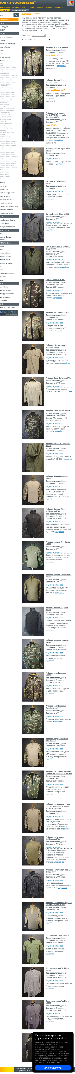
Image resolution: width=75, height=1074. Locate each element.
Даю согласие (52, 1068)
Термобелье (6, 191)
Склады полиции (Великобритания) (8, 106)
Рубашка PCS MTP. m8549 (58, 47)
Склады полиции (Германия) (11, 109)
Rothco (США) (7, 131)
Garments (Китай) (8, 177)
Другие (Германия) (8, 181)
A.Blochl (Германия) (9, 114)
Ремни (4, 257)
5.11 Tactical (6, 175)
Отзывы (31, 7)
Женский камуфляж (9, 221)
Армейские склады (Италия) (11, 81)
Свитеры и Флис (8, 57)
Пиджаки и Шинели (9, 217)
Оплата (24, 7)
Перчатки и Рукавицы (10, 205)
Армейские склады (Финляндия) (8, 164)
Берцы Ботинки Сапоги (11, 227)
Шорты (4, 54)
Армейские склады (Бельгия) (11, 144)
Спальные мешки (8, 264)
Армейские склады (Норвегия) (12, 89)
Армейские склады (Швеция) (11, 79)
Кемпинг (5, 254)
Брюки (4, 50)
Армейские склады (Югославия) (8, 172)
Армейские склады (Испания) (11, 98)
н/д (4, 184)
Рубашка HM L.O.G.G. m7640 (59, 312)
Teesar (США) (7, 136)
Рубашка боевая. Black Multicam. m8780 (57, 510)
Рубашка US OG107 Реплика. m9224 (55, 445)
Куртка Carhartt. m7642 (57, 280)
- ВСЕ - (5, 63)
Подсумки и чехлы (9, 271)
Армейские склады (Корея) (10, 153)
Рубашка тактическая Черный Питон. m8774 (56, 871)
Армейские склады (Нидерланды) (8, 86)
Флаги (4, 241)
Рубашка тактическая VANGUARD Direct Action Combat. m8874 (58, 115)
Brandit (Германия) (8, 116)
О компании (5, 7)
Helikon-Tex (6, 122)
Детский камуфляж (9, 208)
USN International (8, 140)
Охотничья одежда (9, 37)
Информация (59, 7)
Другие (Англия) (8, 179)
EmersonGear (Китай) (9, 120)
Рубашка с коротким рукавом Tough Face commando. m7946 (56, 774)
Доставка (15, 7)
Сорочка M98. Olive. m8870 (58, 935)
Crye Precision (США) (9, 118)
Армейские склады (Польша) (11, 155)
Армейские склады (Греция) (11, 95)
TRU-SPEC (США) (8, 138)
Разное (4, 287)
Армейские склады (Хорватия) (11, 167)
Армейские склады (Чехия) (11, 169)
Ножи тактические (9, 298)
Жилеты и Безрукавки (10, 198)
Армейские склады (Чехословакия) (8, 103)
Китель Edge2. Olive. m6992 (59, 214)
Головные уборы (8, 201)
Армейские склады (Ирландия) (12, 151)
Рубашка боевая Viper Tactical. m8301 (56, 81)
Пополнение (8, 20)
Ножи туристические (10, 301)
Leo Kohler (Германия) (9, 129)
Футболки (6, 188)
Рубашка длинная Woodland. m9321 (55, 641)
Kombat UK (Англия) (9, 127)
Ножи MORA (7, 294)
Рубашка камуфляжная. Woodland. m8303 (57, 707)
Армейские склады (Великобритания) (8, 72)
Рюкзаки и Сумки (8, 260)
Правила (39, 7)
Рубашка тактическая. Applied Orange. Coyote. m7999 (57, 905)
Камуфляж (28, 14)
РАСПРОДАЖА (8, 27)
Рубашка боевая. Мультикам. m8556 (55, 576)
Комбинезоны (7, 195)
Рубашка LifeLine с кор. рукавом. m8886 (57, 346)
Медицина (6, 284)
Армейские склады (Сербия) (11, 91)
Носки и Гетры (7, 231)
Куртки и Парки (8, 47)
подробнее (62, 66)
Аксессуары (6, 308)
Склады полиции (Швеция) (11, 111)
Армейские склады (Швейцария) (8, 76)
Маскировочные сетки (10, 281)
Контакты (48, 7)
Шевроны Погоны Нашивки (9, 246)
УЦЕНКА (5, 30)
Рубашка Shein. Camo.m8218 (54, 412)
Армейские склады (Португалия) (8, 158)
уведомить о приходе (56, 159)
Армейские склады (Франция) (11, 83)
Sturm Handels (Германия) (10, 133)
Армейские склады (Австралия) (12, 142)
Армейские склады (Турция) (11, 100)
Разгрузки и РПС (8, 267)
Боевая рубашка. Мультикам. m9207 (55, 149)
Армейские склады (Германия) (12, 69)
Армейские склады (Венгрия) (11, 147)
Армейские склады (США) (10, 93)
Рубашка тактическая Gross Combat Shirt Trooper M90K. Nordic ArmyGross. (59, 806)
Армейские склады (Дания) (11, 149)
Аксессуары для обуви (10, 234)
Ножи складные (8, 304)
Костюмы (5, 40)
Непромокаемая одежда (11, 44)
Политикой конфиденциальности (47, 1050)
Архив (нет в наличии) (10, 315)
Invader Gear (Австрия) (9, 125)
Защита (5, 277)
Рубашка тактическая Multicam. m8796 (56, 838)
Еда (3, 274)
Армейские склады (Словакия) (12, 161)
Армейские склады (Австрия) (11, 67)
